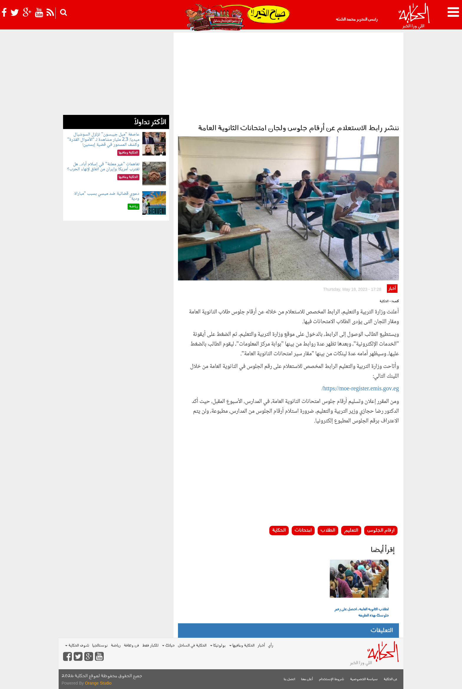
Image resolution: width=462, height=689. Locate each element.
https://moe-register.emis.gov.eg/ (360, 389)
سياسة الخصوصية (364, 679)
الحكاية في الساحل (192, 645)
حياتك (168, 645)
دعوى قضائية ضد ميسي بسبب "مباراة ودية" (107, 196)
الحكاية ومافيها (242, 645)
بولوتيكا (218, 645)
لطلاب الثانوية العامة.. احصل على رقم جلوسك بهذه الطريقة (361, 612)
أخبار (392, 289)
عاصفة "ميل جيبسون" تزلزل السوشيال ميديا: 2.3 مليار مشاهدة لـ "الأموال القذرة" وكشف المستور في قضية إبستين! (103, 139)
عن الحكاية (390, 679)
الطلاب (328, 530)
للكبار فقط (150, 645)
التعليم (351, 530)
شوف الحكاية (77, 645)
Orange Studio (98, 683)
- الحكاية (385, 301)
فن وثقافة (131, 645)
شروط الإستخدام (331, 679)
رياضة (116, 645)
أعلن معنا (307, 679)
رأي (270, 645)
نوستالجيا (100, 645)
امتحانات (303, 530)
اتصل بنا (289, 679)
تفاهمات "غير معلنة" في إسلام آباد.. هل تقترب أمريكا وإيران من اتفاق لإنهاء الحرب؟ (103, 167)
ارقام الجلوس (381, 530)
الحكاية (279, 530)
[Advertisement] (288, 76)
